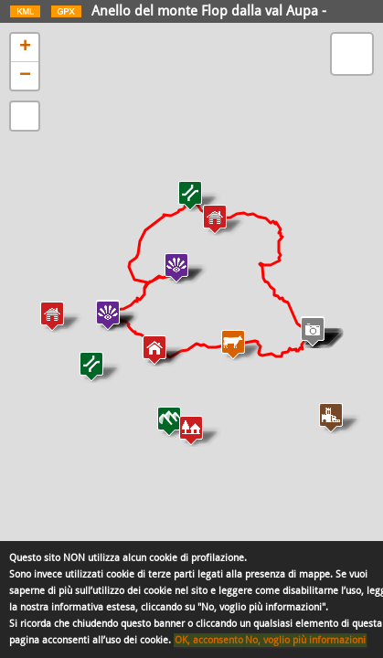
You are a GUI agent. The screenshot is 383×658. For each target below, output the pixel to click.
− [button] (25, 76)
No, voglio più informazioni (305, 640)
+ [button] (25, 47)
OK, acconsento (209, 640)
